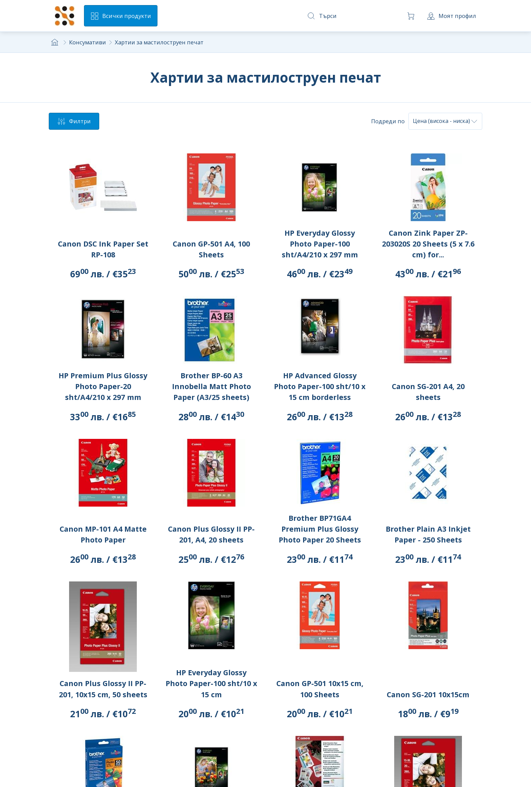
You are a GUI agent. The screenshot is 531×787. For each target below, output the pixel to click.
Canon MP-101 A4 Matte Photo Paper (103, 534)
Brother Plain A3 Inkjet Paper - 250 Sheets (428, 534)
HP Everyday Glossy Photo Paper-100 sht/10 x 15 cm (211, 683)
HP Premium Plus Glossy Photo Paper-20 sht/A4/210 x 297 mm (103, 386)
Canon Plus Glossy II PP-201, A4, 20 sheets (211, 534)
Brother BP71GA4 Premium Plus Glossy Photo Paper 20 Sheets (320, 529)
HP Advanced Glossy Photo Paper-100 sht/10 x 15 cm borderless (319, 386)
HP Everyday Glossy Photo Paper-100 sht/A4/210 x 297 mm (320, 243)
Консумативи (87, 42)
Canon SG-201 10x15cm (428, 694)
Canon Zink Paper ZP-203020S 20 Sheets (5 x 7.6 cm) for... (428, 243)
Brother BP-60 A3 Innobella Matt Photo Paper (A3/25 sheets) (211, 386)
